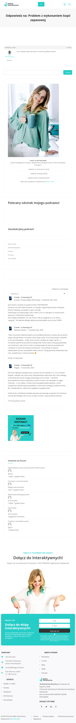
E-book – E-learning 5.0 (23, 297)
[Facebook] (41, 707)
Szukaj (67, 72)
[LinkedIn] (51, 707)
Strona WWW (12, 258)
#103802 (68, 47)
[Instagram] (56, 707)
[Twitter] (46, 707)
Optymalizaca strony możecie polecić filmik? (24, 468)
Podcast (10, 251)
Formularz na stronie (16, 481)
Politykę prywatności (54, 640)
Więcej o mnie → (50, 182)
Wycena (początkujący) (16, 494)
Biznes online (12, 244)
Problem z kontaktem (16, 521)
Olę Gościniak (15, 719)
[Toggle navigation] (41, 4)
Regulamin (46, 640)
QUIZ (10, 508)
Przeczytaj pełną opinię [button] (16, 401)
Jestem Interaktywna (14, 247)
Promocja (11, 255)
